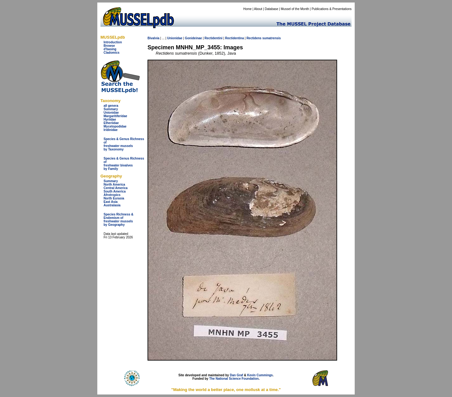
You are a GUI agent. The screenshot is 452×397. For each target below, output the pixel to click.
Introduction (113, 42)
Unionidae (111, 112)
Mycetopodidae (115, 126)
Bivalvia (153, 38)
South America (115, 191)
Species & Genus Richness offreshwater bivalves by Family (124, 164)
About (258, 9)
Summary (111, 109)
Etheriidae (111, 123)
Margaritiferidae (115, 116)
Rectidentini (214, 38)
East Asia (111, 202)
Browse (109, 45)
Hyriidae (110, 119)
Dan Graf (236, 375)
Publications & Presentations (332, 9)
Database (271, 9)
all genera (111, 105)
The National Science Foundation (234, 378)
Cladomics (112, 52)
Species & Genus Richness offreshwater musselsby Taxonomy (124, 144)
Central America (115, 188)
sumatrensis (271, 38)
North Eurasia (114, 198)
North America (114, 184)
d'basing (110, 49)
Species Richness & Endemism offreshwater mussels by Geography (118, 219)
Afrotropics (112, 195)
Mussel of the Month (295, 9)
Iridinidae (110, 130)
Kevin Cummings (260, 375)
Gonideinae (193, 38)
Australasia (112, 205)
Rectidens (253, 38)
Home (247, 9)
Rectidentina (234, 38)
